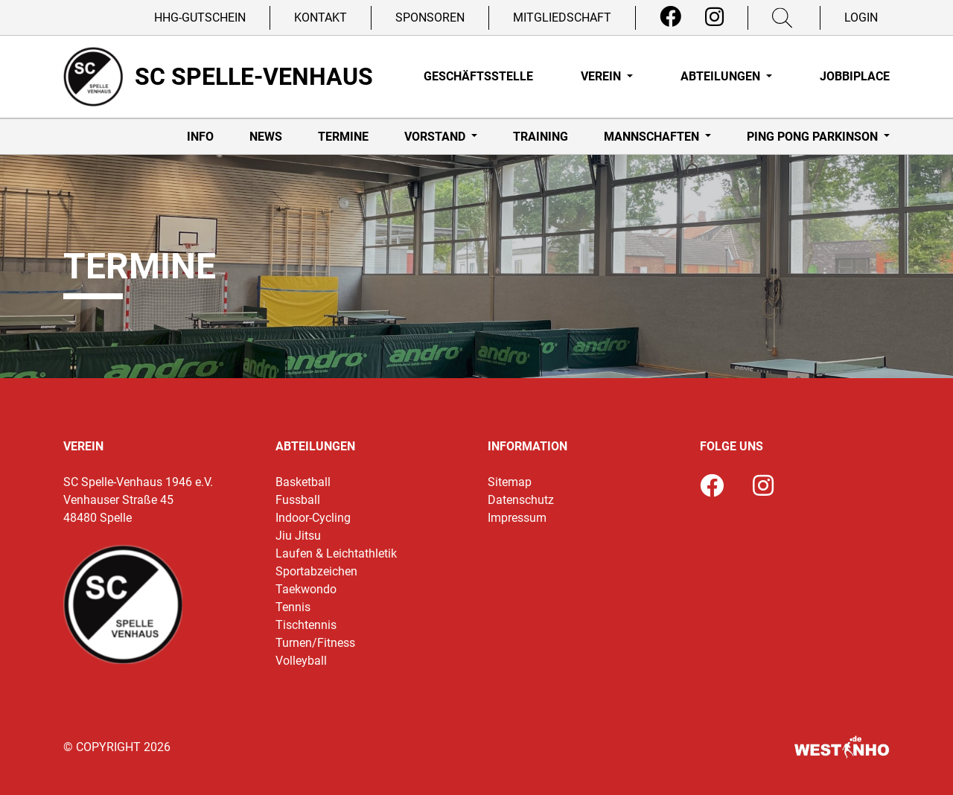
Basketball (303, 482)
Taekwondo (306, 589)
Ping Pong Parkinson (814, 137)
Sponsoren (430, 17)
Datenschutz (521, 500)
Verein (602, 76)
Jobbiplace (855, 76)
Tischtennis (306, 625)
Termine (343, 137)
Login (861, 17)
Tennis (292, 607)
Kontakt (320, 17)
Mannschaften (653, 137)
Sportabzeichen (316, 571)
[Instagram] (714, 17)
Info (200, 137)
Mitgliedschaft (562, 17)
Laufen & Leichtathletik (336, 553)
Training (540, 137)
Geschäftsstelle (478, 76)
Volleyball (301, 661)
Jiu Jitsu (298, 536)
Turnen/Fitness (315, 643)
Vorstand (436, 137)
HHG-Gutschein (200, 17)
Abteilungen (722, 76)
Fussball (297, 500)
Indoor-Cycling (313, 518)
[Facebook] (670, 17)
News (265, 137)
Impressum (517, 518)
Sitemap (510, 482)
